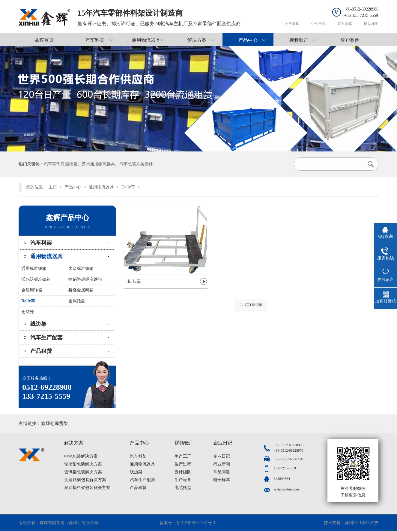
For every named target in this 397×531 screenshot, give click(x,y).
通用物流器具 (146, 40)
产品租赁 (41, 351)
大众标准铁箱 (81, 268)
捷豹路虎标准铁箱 (85, 279)
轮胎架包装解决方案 (83, 464)
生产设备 (183, 480)
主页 (53, 187)
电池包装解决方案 (81, 456)
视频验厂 (299, 40)
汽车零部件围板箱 (60, 164)
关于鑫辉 (292, 24)
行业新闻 (221, 464)
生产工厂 (183, 456)
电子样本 (221, 480)
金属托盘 (76, 301)
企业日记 (318, 24)
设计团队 (183, 472)
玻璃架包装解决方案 (83, 472)
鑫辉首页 (44, 40)
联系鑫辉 (345, 24)
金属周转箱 (31, 290)
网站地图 (371, 24)
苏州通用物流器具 (98, 164)
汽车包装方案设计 (136, 164)
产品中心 (248, 40)
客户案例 (350, 40)
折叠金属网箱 (81, 290)
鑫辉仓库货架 (54, 423)
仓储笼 (27, 312)
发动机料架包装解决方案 (87, 487)
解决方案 (197, 40)
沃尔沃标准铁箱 (36, 279)
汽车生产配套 (46, 337)
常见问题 (221, 472)
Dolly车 (128, 187)
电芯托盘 (183, 487)
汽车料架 (95, 40)
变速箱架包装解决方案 (85, 480)
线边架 (38, 324)
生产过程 (183, 464)
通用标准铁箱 (33, 268)
